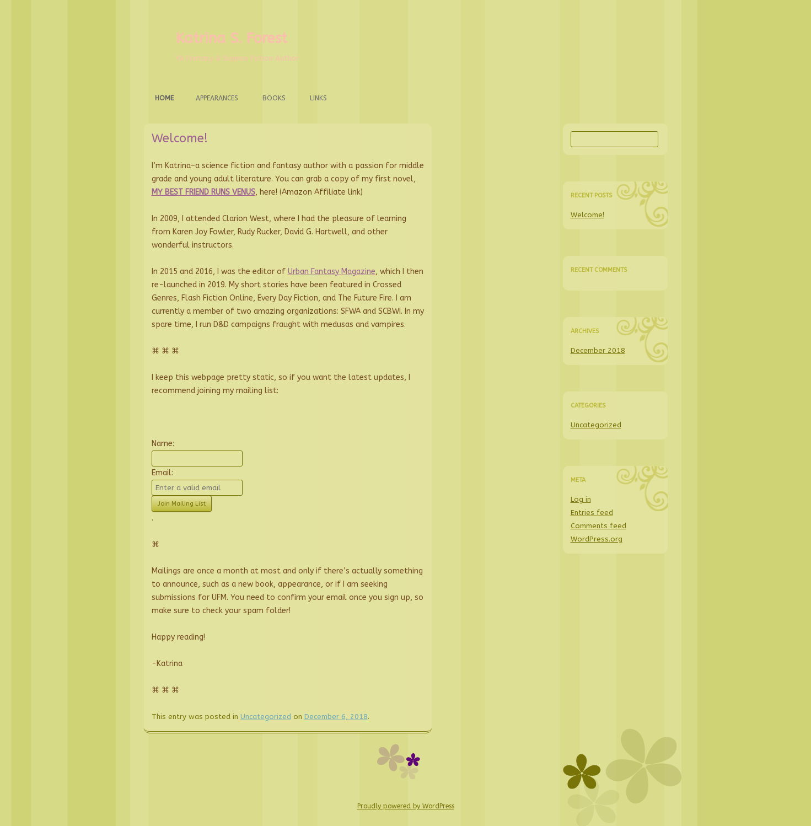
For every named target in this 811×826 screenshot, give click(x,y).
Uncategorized (265, 716)
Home (164, 98)
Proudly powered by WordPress (405, 806)
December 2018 (598, 350)
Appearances (217, 98)
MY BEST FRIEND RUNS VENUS (203, 192)
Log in (581, 499)
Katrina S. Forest (231, 38)
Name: (163, 443)
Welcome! (180, 138)
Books (274, 98)
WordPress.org (596, 539)
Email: (162, 473)
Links (318, 98)
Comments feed (598, 526)
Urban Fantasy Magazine (331, 271)
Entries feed (592, 512)
